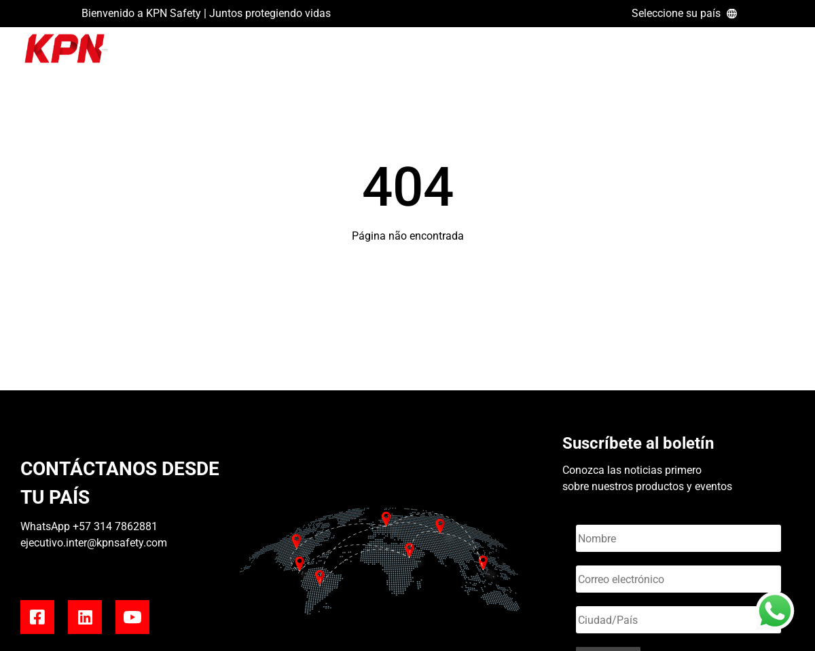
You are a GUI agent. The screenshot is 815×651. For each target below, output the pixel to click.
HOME (653, 53)
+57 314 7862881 (115, 526)
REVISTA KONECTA (764, 53)
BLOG (693, 53)
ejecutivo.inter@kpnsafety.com (93, 542)
